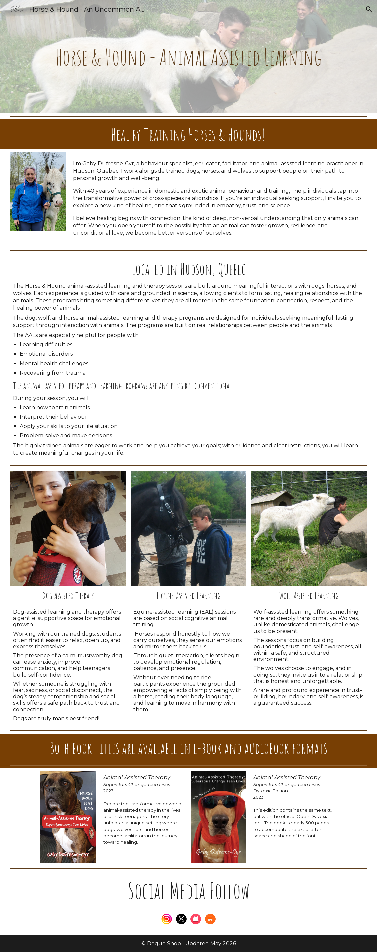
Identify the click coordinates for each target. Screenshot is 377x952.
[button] (369, 9)
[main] (188, 57)
